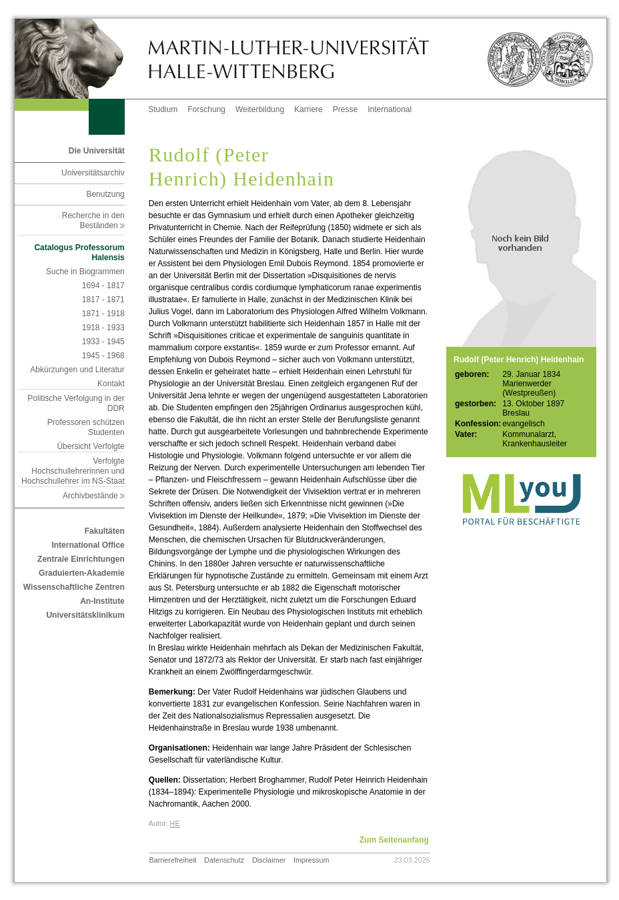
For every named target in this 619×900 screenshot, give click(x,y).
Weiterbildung (259, 109)
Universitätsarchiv (93, 172)
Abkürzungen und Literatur (77, 369)
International (390, 109)
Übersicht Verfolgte (90, 446)
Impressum (311, 860)
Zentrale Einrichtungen (81, 559)
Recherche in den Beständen (93, 220)
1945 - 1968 (103, 355)
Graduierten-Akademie (82, 573)
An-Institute (102, 601)
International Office (87, 545)
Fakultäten (105, 531)
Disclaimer (268, 860)
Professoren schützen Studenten (86, 427)
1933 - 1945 (103, 341)
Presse (345, 109)
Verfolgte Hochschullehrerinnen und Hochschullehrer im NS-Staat (73, 471)
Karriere (308, 109)
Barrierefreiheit (173, 860)
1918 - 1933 (103, 327)
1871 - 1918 (103, 313)
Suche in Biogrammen (85, 271)
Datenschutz (224, 860)
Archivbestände (94, 495)
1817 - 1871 (103, 299)
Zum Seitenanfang (394, 840)
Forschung (206, 109)
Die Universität (97, 150)
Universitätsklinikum (85, 615)
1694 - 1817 (103, 285)
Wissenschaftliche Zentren (74, 587)
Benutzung (105, 194)
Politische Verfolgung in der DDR (75, 403)
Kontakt (111, 383)
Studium (162, 109)
